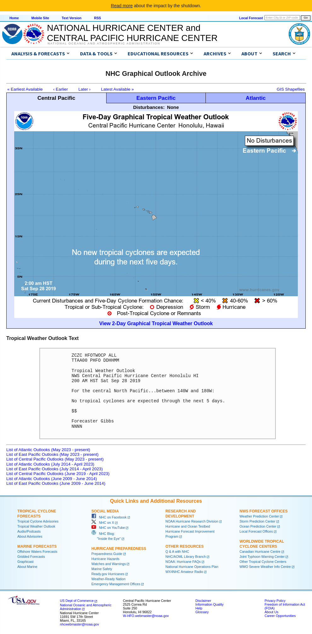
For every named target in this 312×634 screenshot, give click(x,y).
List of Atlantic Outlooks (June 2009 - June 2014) (51, 478)
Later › (84, 89)
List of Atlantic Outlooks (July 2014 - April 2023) (50, 464)
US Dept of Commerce (77, 601)
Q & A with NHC (177, 551)
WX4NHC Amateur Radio (184, 572)
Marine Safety (101, 569)
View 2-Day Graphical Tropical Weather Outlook (156, 323)
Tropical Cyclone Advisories (38, 521)
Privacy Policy (274, 601)
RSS (97, 18)
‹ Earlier (60, 89)
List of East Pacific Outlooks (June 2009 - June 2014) (55, 483)
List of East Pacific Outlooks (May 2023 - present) (52, 454)
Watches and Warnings (108, 564)
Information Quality (209, 604)
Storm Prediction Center (257, 521)
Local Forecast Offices (256, 531)
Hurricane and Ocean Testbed (187, 526)
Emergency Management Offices (115, 584)
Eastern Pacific (156, 98)
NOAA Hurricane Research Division (191, 521)
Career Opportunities (280, 616)
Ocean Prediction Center (258, 526)
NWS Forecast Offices (264, 511)
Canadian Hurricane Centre (260, 551)
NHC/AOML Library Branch (185, 556)
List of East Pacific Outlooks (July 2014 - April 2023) (54, 469)
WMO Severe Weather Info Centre (265, 567)
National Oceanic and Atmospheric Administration (104, 43)
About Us (271, 612)
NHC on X (102, 522)
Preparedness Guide (106, 554)
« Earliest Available (25, 89)
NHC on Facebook (109, 517)
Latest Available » (117, 89)
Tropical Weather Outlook (36, 526)
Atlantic (256, 98)
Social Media (105, 511)
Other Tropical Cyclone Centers (263, 561)
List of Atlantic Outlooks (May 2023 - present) (48, 449)
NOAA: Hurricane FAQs (183, 561)
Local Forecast (251, 18)
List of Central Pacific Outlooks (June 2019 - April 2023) (57, 473)
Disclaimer (203, 601)
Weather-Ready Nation (108, 579)
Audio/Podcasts (29, 531)
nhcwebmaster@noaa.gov (79, 624)
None (173, 107)
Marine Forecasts (37, 546)
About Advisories (29, 536)
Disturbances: (149, 107)
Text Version (72, 18)
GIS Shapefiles (291, 89)
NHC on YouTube (108, 527)
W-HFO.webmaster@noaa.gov (146, 616)
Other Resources (184, 546)
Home (14, 18)
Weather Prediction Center (259, 516)
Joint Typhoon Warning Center (262, 556)
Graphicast (25, 561)
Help (198, 608)
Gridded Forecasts (31, 556)
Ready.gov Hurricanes (107, 574)
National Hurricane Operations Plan (191, 567)
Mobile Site (40, 18)
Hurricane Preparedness (118, 548)
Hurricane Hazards (105, 559)
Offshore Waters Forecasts (37, 551)
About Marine (27, 567)
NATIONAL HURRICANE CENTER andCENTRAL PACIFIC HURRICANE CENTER (132, 33)
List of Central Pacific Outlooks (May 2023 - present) (55, 459)
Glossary (202, 612)
